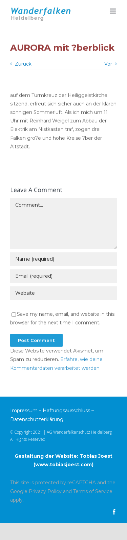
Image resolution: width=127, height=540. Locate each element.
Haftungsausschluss (66, 410)
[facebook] (114, 512)
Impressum (24, 410)
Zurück (23, 64)
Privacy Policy (45, 491)
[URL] (63, 293)
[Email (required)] (63, 276)
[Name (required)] (63, 259)
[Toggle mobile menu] (113, 11)
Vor (108, 64)
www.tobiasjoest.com (63, 464)
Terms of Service (92, 491)
